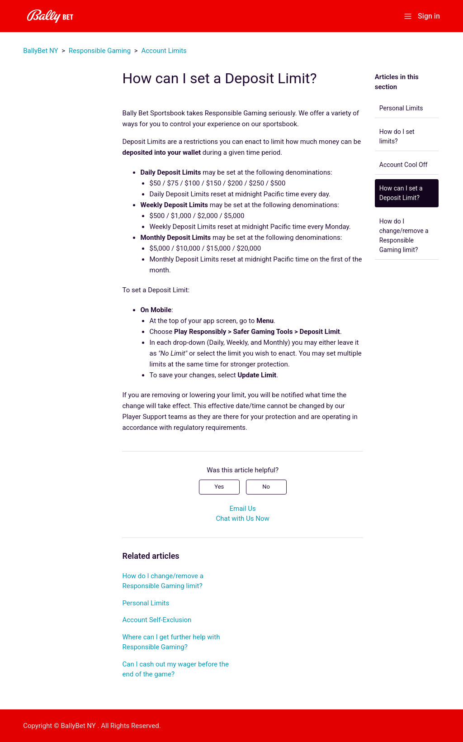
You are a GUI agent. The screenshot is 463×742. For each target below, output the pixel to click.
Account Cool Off (403, 164)
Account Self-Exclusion (156, 620)
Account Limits (163, 51)
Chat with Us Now (242, 518)
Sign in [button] (429, 16)
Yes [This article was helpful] (219, 486)
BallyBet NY (40, 51)
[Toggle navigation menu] (407, 15)
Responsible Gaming (100, 51)
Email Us (242, 508)
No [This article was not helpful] (266, 486)
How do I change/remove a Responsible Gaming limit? (404, 235)
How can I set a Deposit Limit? (401, 193)
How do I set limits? (397, 136)
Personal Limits (401, 108)
